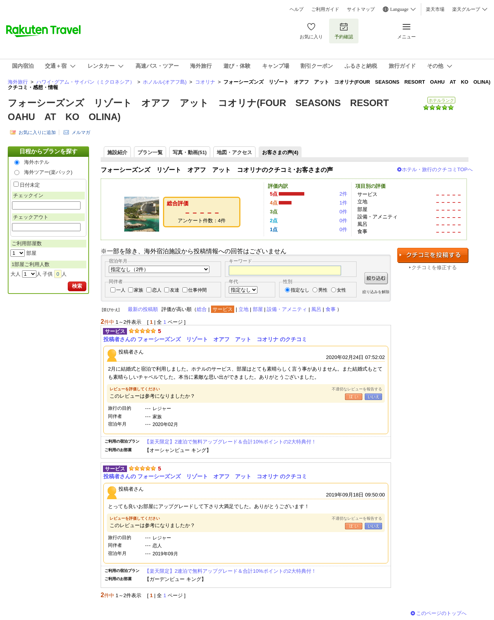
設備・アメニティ (287, 309)
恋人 (156, 290)
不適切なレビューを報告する (357, 389)
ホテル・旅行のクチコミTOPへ (437, 169)
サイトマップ (361, 9)
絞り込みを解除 (375, 292)
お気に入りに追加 (37, 132)
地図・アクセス (234, 152)
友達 (174, 290)
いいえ (373, 396)
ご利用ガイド (325, 9)
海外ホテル (36, 162)
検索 (77, 286)
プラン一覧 (150, 152)
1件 (343, 203)
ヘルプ (297, 9)
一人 (120, 290)
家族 (138, 290)
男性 (323, 290)
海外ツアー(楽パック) (48, 172)
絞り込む (376, 278)
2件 (343, 194)
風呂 (316, 309)
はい (353, 396)
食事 (331, 309)
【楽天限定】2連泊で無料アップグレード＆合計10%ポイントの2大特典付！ (230, 442)
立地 (243, 309)
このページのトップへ (441, 613)
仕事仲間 (197, 290)
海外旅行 (18, 82)
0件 (343, 212)
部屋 (258, 309)
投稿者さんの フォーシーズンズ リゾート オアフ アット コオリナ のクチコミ (205, 339)
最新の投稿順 (143, 309)
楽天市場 (435, 9)
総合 (202, 309)
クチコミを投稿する (432, 255)
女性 (341, 290)
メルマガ (81, 132)
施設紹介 (117, 152)
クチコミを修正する (434, 267)
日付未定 (30, 185)
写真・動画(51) (190, 152)
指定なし (300, 290)
